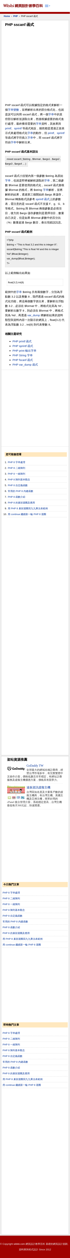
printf (8, 128)
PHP (15, 16)
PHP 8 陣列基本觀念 (19, 479)
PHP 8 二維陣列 (16, 468)
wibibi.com (19, 1244)
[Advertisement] (35, 66)
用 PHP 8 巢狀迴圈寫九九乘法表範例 (28, 508)
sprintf (18, 128)
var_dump (33, 315)
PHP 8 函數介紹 (16, 496)
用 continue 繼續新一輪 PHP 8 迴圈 (27, 514)
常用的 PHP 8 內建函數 (20, 491)
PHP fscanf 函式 (23, 360)
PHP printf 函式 (22, 341)
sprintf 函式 (43, 199)
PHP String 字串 (23, 355)
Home (7, 16)
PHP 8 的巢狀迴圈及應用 (21, 502)
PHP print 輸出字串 (24, 350)
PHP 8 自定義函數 (18, 485)
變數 (16, 109)
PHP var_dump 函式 (25, 364)
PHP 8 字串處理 (16, 462)
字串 (10, 109)
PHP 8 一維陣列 (16, 473)
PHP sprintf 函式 (23, 346)
